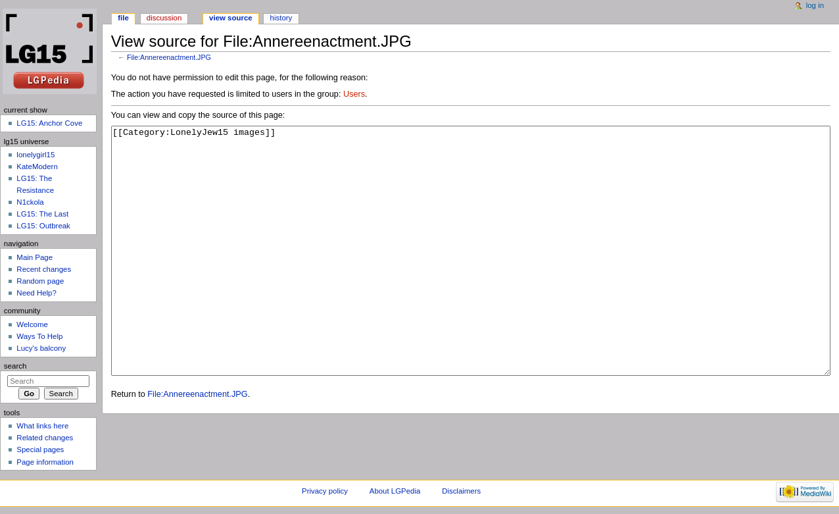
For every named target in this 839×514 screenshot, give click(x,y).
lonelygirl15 (35, 155)
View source (230, 18)
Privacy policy (325, 491)
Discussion (164, 18)
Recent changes (43, 269)
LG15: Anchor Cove (49, 123)
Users (354, 94)
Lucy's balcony (41, 348)
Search (15, 366)
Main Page (34, 257)
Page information (45, 462)
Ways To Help (39, 336)
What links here (42, 426)
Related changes (44, 438)
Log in (815, 5)
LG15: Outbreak (43, 226)
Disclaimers (461, 491)
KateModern (36, 166)
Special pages (40, 449)
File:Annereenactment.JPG (169, 57)
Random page (40, 281)
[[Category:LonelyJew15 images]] (471, 275)
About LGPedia (395, 491)
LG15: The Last (42, 214)
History (281, 18)
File (123, 18)
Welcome (32, 324)
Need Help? (36, 293)
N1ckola (29, 202)
